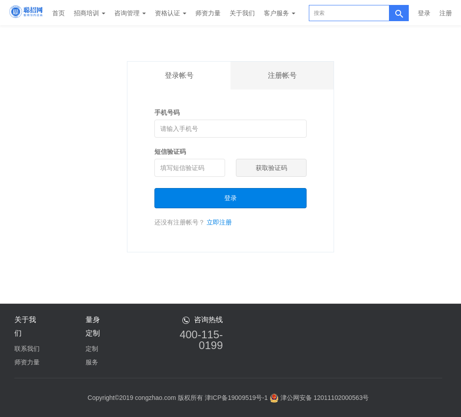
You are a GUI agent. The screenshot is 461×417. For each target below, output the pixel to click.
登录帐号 (179, 75)
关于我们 (242, 13)
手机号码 (167, 112)
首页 (58, 13)
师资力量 (208, 13)
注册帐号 (282, 75)
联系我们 (27, 348)
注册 (445, 13)
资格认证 (170, 13)
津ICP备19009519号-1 (236, 397)
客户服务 (279, 13)
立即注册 (219, 222)
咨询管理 (130, 13)
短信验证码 (170, 151)
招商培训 (89, 13)
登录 (424, 13)
